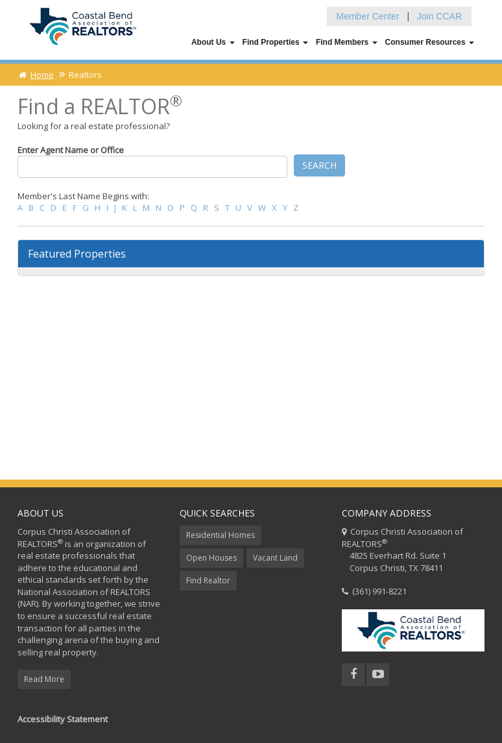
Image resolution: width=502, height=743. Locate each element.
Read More (44, 679)
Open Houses (211, 557)
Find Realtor (208, 580)
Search (319, 165)
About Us (213, 42)
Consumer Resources (429, 42)
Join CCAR (439, 16)
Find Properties (275, 42)
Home (36, 74)
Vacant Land (275, 557)
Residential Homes (220, 535)
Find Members (346, 42)
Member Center (368, 16)
